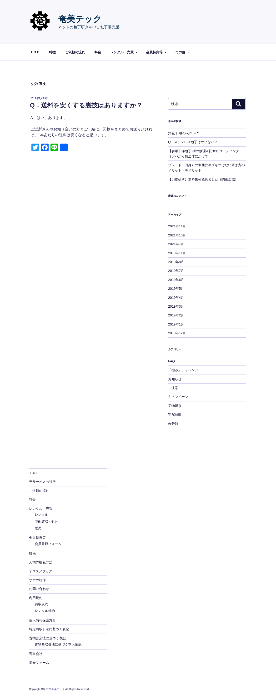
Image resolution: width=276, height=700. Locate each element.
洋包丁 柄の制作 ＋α (183, 133)
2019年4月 (176, 298)
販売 (38, 528)
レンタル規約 (45, 611)
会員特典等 (156, 52)
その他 (182, 52)
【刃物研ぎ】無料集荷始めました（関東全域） (203, 179)
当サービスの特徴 (42, 482)
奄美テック (80, 19)
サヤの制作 (37, 580)
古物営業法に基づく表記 (47, 638)
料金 (97, 52)
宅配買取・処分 (46, 521)
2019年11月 (177, 253)
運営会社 (35, 654)
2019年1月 (176, 324)
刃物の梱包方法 (40, 562)
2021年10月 (177, 235)
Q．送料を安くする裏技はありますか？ (86, 105)
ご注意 (173, 388)
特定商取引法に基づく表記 (49, 629)
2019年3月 (176, 306)
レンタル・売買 (124, 52)
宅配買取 (174, 414)
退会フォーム (39, 663)
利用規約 (35, 598)
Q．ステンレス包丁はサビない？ (192, 142)
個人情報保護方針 (42, 620)
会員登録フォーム (48, 544)
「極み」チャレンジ (183, 370)
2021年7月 (176, 244)
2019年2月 (176, 315)
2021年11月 (177, 226)
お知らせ (174, 379)
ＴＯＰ (35, 52)
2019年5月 (176, 288)
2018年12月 (177, 333)
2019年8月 (176, 262)
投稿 (32, 553)
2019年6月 (176, 280)
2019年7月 (176, 271)
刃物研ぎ (174, 406)
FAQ (171, 361)
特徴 (52, 52)
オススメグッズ (40, 571)
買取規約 (41, 604)
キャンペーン (178, 397)
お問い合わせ (39, 589)
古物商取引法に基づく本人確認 (58, 644)
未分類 (173, 423)
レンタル (41, 514)
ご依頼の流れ (75, 52)
